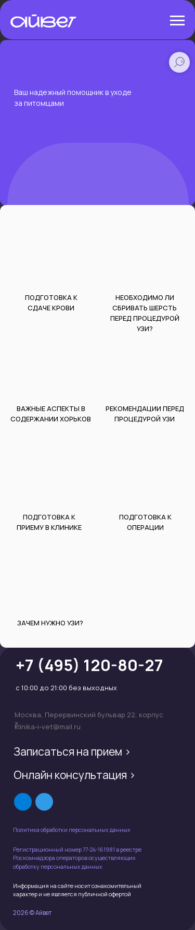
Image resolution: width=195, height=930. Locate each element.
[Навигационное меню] (177, 21)
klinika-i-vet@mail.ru (48, 726)
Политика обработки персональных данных (72, 829)
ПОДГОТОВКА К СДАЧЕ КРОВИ (51, 302)
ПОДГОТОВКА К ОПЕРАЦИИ (145, 522)
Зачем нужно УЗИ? (50, 622)
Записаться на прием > (72, 751)
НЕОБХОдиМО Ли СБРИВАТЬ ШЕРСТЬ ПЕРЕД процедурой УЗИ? (144, 313)
